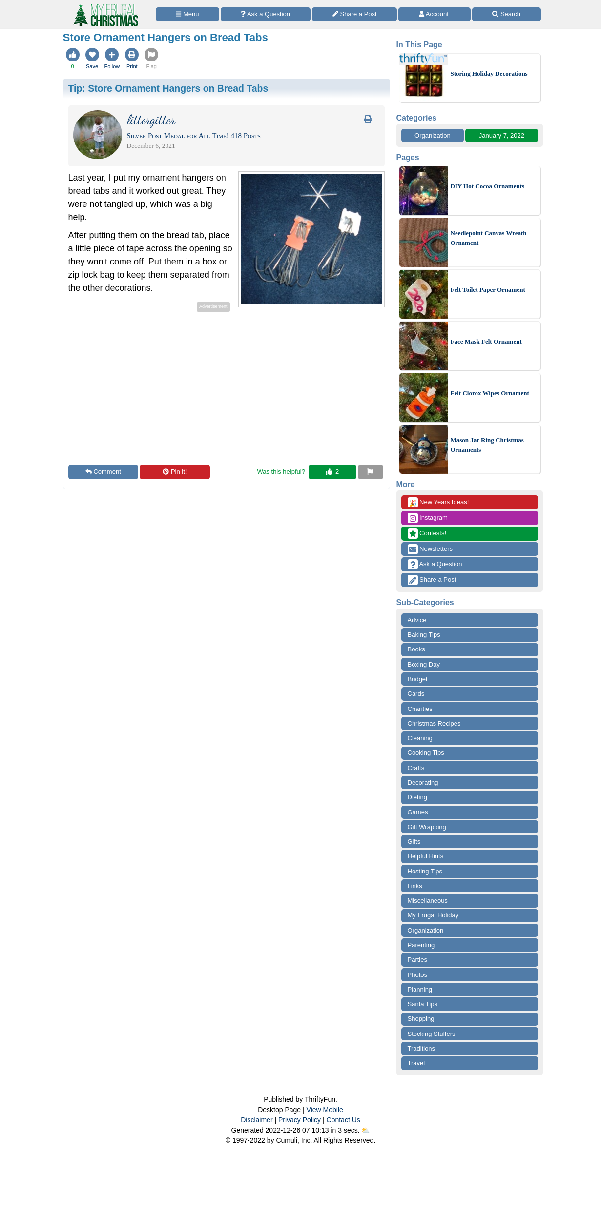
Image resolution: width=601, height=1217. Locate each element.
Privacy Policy (299, 1120)
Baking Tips (424, 634)
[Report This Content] (370, 472)
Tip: (168, 88)
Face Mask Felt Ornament (486, 341)
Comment (103, 471)
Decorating (423, 782)
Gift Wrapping (427, 827)
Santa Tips (422, 1004)
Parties (417, 959)
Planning (420, 989)
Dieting (417, 797)
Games (418, 812)
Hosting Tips (425, 871)
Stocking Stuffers (432, 1033)
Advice (417, 620)
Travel (416, 1063)
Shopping (421, 1018)
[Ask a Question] (266, 14)
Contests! (427, 533)
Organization (432, 135)
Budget (418, 679)
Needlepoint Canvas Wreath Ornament (489, 237)
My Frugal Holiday (433, 915)
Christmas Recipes (434, 723)
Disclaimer (256, 1120)
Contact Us (343, 1120)
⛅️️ (365, 1130)
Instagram (428, 518)
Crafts (416, 767)
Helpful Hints (426, 856)
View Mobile (325, 1110)
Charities (420, 708)
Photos (417, 974)
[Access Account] (434, 14)
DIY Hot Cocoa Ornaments (488, 186)
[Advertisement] (150, 382)
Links (415, 886)
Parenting (421, 945)
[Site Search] (506, 14)
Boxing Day (424, 664)
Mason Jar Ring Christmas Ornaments (487, 444)
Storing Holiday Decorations (489, 73)
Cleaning (420, 738)
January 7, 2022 (501, 135)
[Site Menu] (187, 14)
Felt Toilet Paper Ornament (488, 289)
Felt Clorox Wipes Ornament (490, 393)
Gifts (414, 841)
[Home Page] (105, 5)
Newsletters (430, 549)
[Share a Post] (354, 14)
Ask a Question (435, 564)
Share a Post (432, 580)
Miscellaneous (428, 900)
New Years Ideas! (438, 502)
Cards (416, 693)
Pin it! (175, 471)
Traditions (421, 1048)
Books (416, 649)
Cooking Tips (426, 752)
